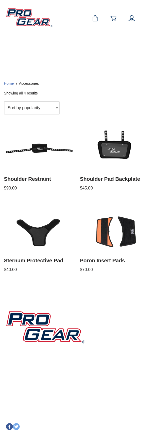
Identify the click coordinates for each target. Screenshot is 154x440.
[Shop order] (32, 107)
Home (9, 83)
